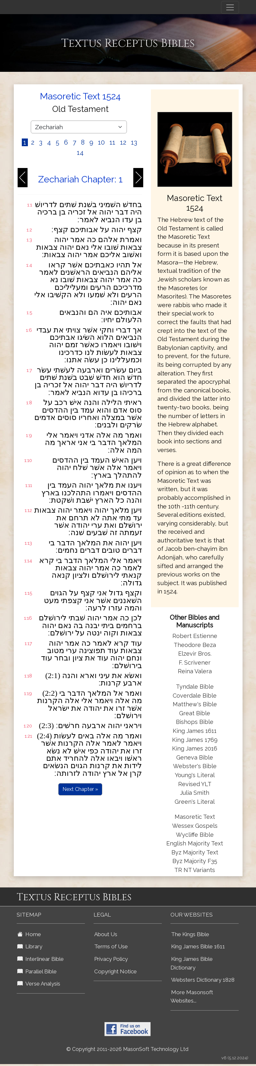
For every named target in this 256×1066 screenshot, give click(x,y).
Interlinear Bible (40, 959)
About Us (105, 934)
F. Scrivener (195, 662)
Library (29, 946)
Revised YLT (194, 784)
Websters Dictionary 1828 (203, 980)
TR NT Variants (194, 870)
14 (80, 152)
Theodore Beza (195, 645)
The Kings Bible (190, 934)
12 (123, 142)
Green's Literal (195, 801)
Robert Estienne (194, 636)
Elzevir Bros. (194, 653)
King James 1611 (195, 730)
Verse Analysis (38, 983)
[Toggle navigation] (230, 7)
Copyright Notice (115, 971)
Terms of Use (111, 946)
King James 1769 (195, 739)
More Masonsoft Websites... (191, 996)
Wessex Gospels (195, 825)
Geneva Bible (194, 757)
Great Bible (194, 713)
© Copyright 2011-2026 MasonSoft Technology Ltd (127, 1049)
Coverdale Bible (195, 695)
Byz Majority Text (194, 852)
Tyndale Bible (195, 686)
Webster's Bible (195, 766)
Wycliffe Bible (195, 834)
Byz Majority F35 (194, 861)
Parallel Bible (37, 971)
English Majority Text (194, 843)
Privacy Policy (111, 959)
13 (134, 142)
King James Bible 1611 (198, 946)
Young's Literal (195, 775)
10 (101, 142)
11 (112, 142)
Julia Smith (194, 792)
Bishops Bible (194, 721)
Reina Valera (195, 671)
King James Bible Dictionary (191, 963)
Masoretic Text (195, 816)
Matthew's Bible (195, 704)
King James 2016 (194, 748)
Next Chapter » (80, 789)
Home (29, 934)
